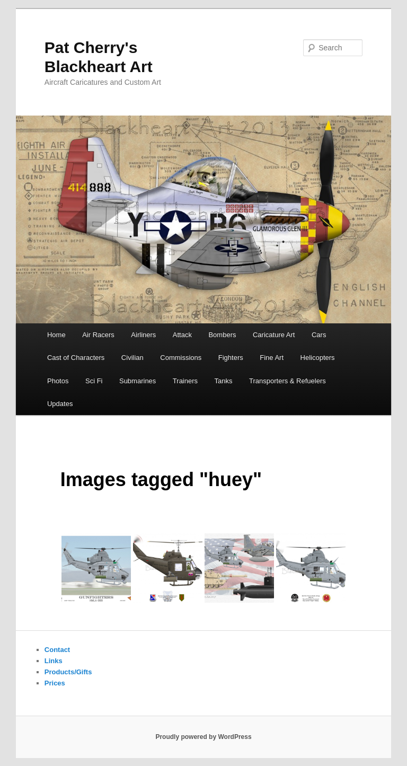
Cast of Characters (75, 358)
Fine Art (272, 358)
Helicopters (317, 358)
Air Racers (98, 335)
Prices (55, 683)
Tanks (224, 381)
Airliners (143, 335)
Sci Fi (94, 381)
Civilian (132, 358)
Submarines (137, 381)
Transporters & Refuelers (287, 381)
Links (54, 661)
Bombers (222, 335)
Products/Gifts (68, 672)
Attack (182, 335)
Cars (319, 335)
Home (56, 335)
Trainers (185, 381)
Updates (60, 404)
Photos (57, 381)
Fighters (230, 358)
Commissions (180, 358)
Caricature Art (274, 335)
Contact (57, 650)
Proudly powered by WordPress (203, 737)
